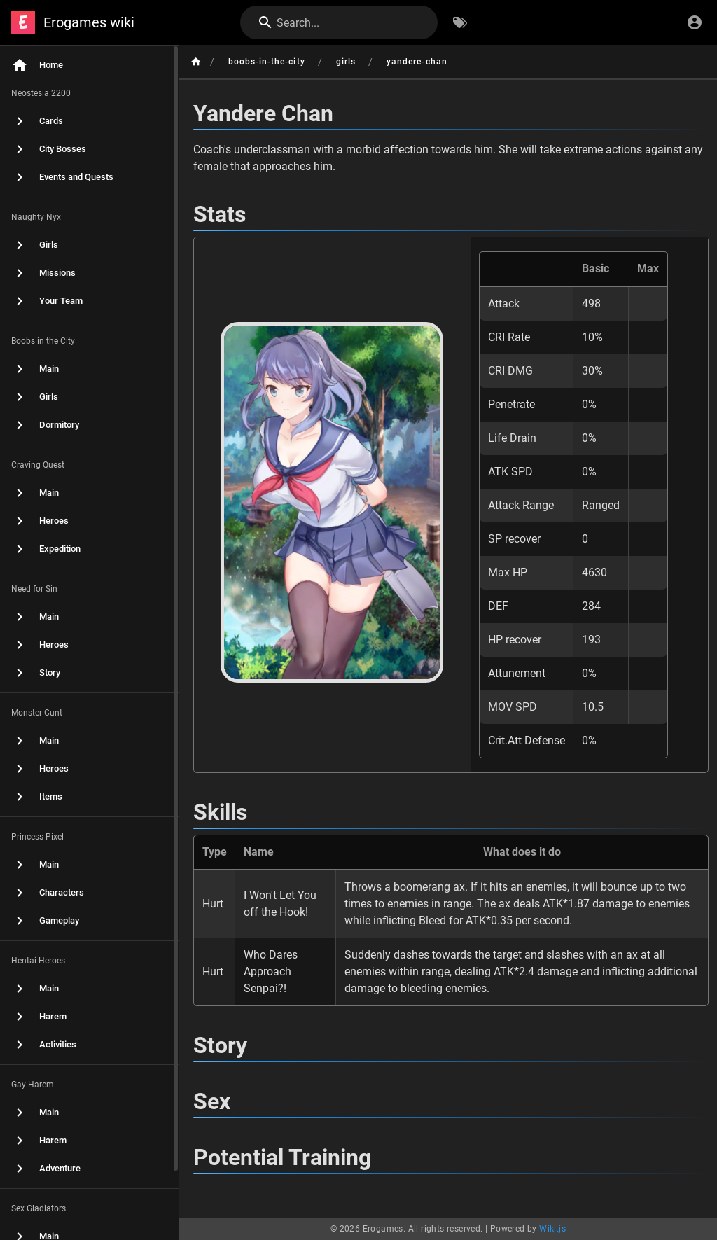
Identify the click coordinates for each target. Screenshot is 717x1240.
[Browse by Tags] (460, 22)
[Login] (694, 22)
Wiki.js (552, 1229)
